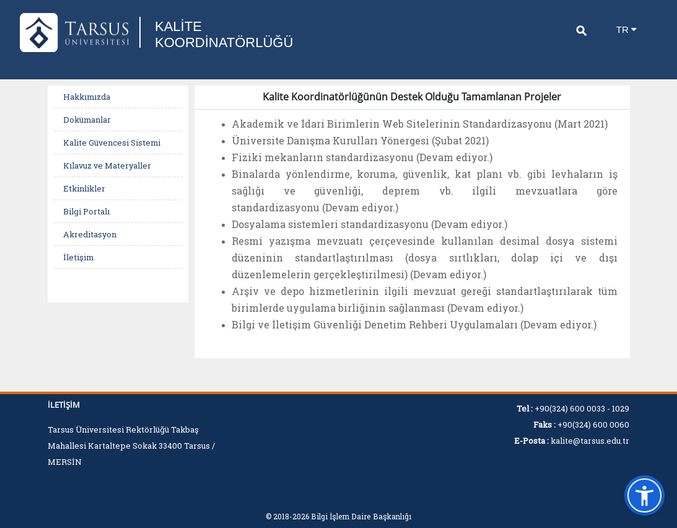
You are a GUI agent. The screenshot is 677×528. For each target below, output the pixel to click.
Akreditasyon (89, 234)
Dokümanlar (87, 119)
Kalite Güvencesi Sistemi (111, 142)
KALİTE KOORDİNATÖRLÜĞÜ (224, 34)
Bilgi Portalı (86, 211)
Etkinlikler (84, 188)
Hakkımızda (86, 96)
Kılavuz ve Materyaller (107, 165)
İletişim (78, 257)
